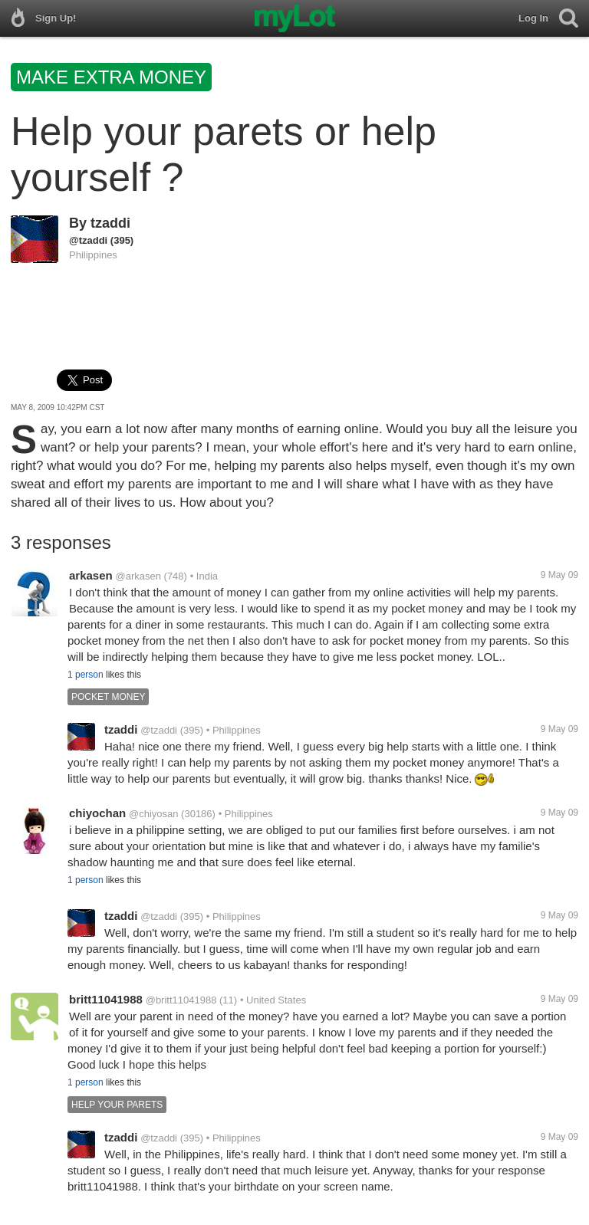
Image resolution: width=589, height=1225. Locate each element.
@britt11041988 (181, 1000)
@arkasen (138, 576)
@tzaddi (88, 240)
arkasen (91, 575)
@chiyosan (154, 813)
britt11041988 (106, 999)
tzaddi (110, 223)
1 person (85, 674)
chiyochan (97, 812)
